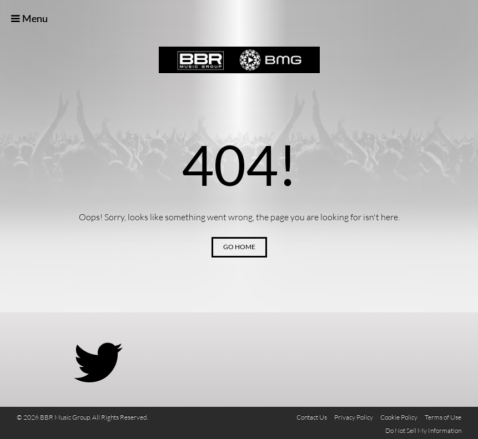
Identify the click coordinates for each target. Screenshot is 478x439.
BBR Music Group (239, 60)
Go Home (239, 247)
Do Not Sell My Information (423, 430)
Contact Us (311, 417)
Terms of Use (443, 417)
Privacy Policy (353, 417)
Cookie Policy (398, 417)
